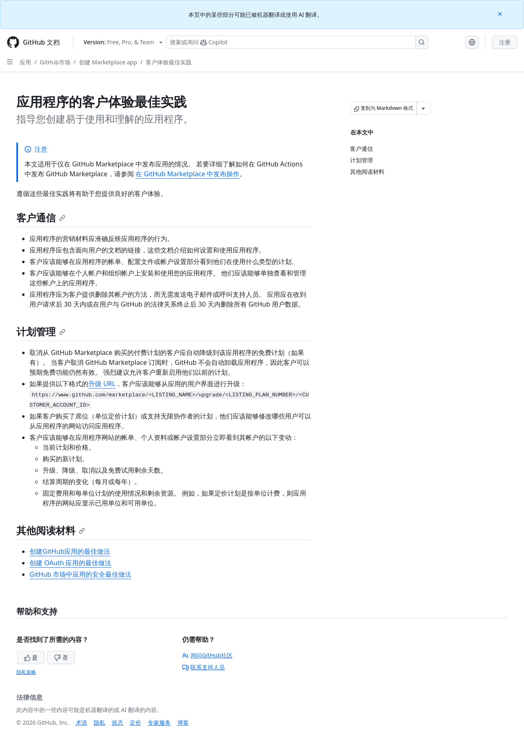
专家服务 (159, 722)
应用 (25, 62)
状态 (117, 722)
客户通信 (41, 217)
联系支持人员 (203, 667)
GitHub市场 (55, 62)
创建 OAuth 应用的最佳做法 (70, 562)
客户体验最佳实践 (169, 62)
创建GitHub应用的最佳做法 (69, 551)
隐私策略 (26, 672)
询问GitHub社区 (207, 655)
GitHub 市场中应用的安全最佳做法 (80, 574)
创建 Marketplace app (108, 62)
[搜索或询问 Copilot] (297, 42)
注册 (504, 42)
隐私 (99, 722)
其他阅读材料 (50, 530)
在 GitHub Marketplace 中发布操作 (188, 173)
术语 (81, 722)
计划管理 (41, 331)
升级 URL (101, 383)
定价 (135, 722)
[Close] (500, 13)
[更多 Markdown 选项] (423, 108)
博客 (183, 722)
